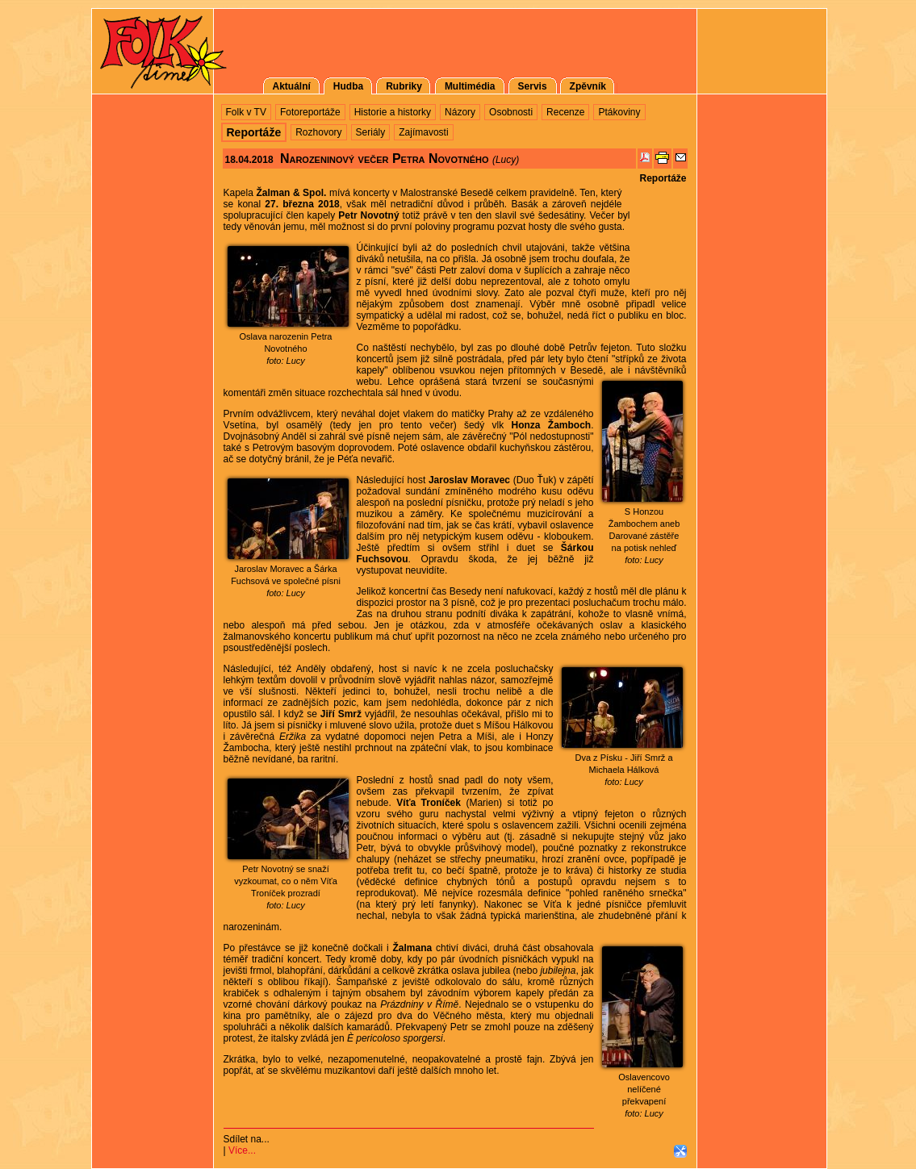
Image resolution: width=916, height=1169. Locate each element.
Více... (242, 1150)
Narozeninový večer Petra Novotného (384, 158)
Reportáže (662, 178)
